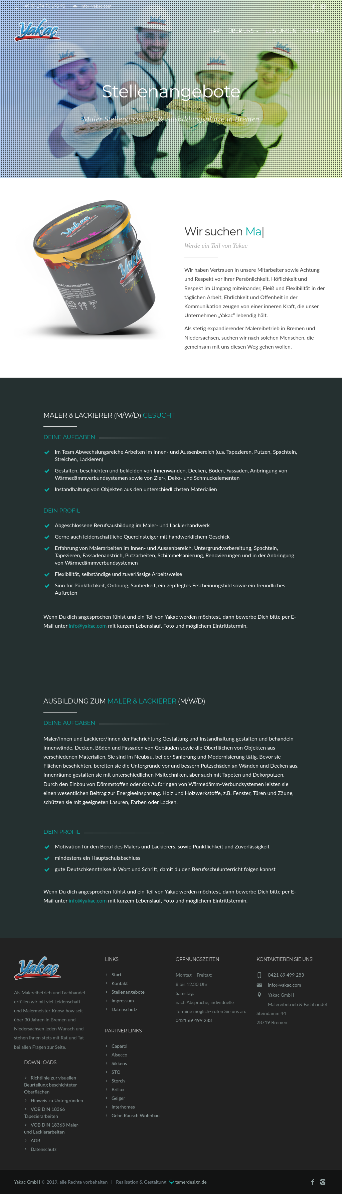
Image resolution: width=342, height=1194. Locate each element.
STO (116, 1072)
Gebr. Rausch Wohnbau (136, 1115)
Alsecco (119, 1054)
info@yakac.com (95, 6)
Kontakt (313, 31)
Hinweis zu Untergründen (57, 1100)
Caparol (119, 1046)
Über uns (244, 31)
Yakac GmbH (27, 1182)
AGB (35, 1140)
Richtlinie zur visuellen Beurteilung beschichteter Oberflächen (50, 1084)
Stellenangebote (128, 992)
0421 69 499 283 (194, 1020)
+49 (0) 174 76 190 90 (43, 6)
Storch (118, 1080)
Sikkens (119, 1063)
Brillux (118, 1089)
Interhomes (123, 1107)
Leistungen (281, 31)
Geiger (118, 1098)
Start (214, 31)
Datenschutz (43, 1149)
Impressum (123, 1000)
